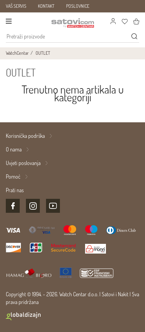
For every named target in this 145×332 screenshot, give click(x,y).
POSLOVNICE (77, 6)
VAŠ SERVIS (16, 6)
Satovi (108, 294)
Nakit (123, 294)
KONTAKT (46, 6)
